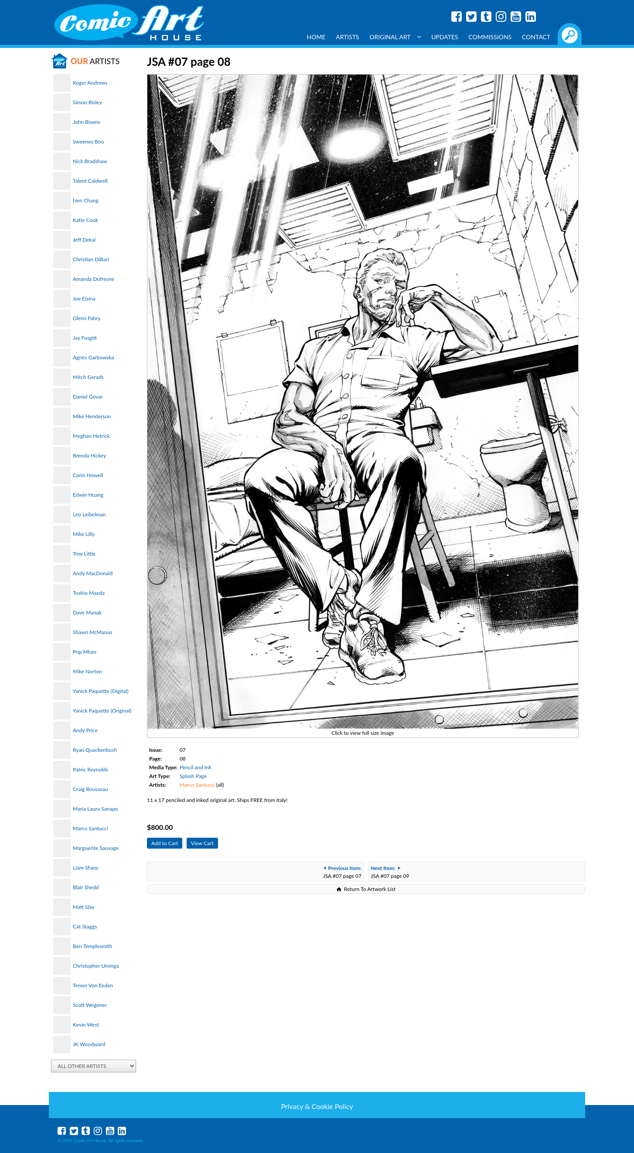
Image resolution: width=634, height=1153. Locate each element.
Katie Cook (85, 220)
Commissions (489, 37)
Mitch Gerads (88, 377)
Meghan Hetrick (91, 436)
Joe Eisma (84, 298)
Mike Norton (87, 671)
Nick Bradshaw (90, 161)
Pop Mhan (84, 651)
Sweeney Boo (88, 141)
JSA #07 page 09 (390, 872)
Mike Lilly (84, 534)
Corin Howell (88, 475)
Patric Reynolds (90, 769)
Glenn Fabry (87, 318)
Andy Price (85, 730)
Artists (347, 37)
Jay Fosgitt (85, 337)
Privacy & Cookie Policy (317, 1106)
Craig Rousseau (90, 789)
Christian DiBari (91, 259)
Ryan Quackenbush (95, 750)
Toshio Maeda (89, 593)
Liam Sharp (85, 867)
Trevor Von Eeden (93, 985)
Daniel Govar (87, 396)
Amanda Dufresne (93, 279)
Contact (536, 37)
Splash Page (193, 776)
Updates (444, 37)
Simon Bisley (87, 102)
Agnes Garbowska (93, 357)
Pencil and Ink (195, 767)
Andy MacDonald (92, 573)
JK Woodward (89, 1044)
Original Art (395, 37)
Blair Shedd (86, 887)
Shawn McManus (92, 632)
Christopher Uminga (96, 965)
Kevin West (86, 1024)
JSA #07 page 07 (342, 872)
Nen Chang (86, 200)
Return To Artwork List (369, 889)
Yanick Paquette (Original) (102, 710)
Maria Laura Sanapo (95, 808)
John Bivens (86, 122)
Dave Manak (87, 612)
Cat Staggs (85, 926)
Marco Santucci (90, 828)
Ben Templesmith (92, 946)
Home (316, 37)
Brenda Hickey (89, 455)
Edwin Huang (88, 494)
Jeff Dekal (84, 239)
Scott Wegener (90, 1005)
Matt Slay (83, 907)
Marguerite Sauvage (96, 848)
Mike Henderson (92, 416)
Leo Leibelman (89, 514)
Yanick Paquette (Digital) (100, 691)
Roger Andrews (90, 82)
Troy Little (84, 553)
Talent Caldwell (90, 180)
